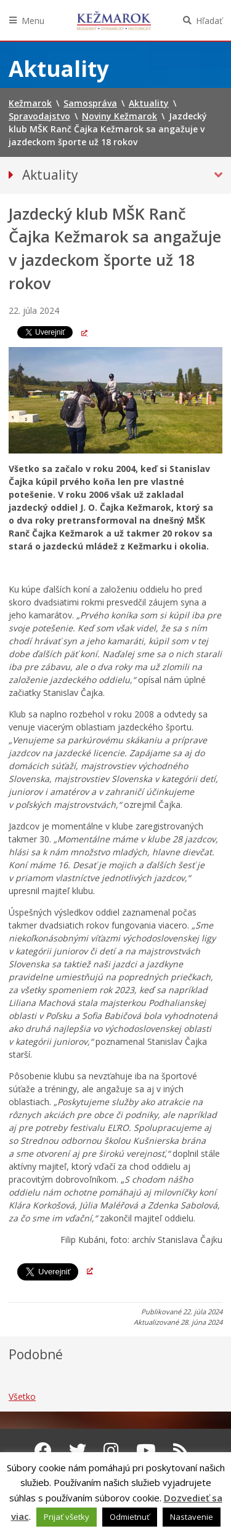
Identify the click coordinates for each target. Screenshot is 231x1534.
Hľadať (209, 20)
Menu (33, 20)
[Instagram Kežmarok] (111, 1450)
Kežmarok (114, 20)
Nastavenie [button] (191, 1516)
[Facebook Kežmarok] (43, 1450)
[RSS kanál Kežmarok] (180, 1450)
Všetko (22, 1396)
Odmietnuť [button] (130, 1516)
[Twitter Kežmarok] (77, 1450)
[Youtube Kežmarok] (146, 1450)
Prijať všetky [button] (66, 1516)
